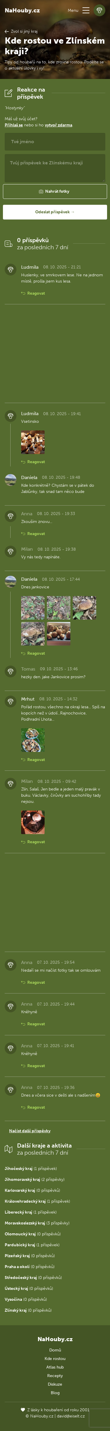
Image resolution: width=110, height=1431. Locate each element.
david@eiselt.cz (71, 1416)
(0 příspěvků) (32, 1190)
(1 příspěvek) (31, 1168)
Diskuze (55, 1384)
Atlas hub (55, 1367)
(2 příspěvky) (35, 1179)
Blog (55, 1392)
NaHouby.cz (22, 10)
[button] (86, 10)
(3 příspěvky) (37, 1223)
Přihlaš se (14, 125)
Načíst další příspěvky (29, 1130)
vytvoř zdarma (58, 125)
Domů (55, 1350)
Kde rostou (55, 1358)
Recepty (55, 1375)
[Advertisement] (55, 353)
